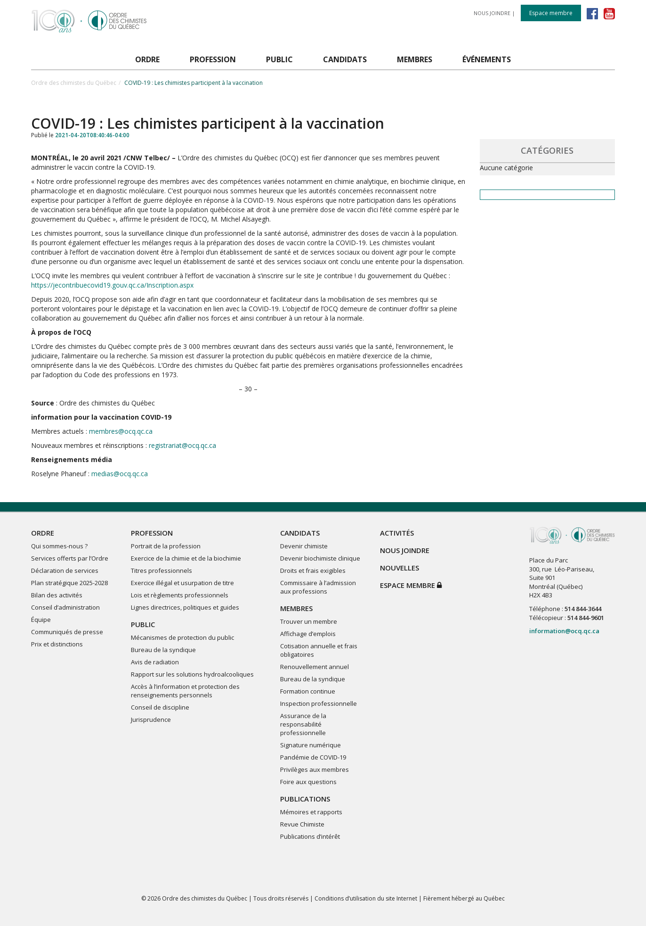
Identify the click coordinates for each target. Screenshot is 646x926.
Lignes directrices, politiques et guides (185, 607)
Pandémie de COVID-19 (313, 757)
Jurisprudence (151, 719)
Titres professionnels (161, 570)
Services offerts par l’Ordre (69, 558)
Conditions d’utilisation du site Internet (366, 898)
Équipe (41, 619)
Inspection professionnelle (318, 703)
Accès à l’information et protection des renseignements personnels (185, 690)
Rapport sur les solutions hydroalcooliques (192, 674)
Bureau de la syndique (163, 649)
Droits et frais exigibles (313, 570)
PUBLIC (143, 624)
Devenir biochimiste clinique (320, 558)
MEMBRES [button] (414, 59)
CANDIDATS (300, 532)
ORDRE (42, 532)
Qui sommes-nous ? (59, 546)
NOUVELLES (399, 567)
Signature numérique (310, 745)
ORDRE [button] (147, 59)
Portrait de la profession (166, 546)
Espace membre (551, 13)
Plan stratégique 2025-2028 (69, 583)
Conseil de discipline (160, 707)
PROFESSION (152, 532)
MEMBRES (296, 608)
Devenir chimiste (304, 546)
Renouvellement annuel (314, 666)
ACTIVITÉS (397, 532)
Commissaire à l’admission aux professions (318, 587)
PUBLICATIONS (305, 798)
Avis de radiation (155, 662)
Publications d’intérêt (310, 836)
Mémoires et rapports (311, 812)
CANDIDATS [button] (345, 59)
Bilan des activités (56, 595)
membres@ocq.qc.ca (120, 431)
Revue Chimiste (302, 824)
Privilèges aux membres (314, 769)
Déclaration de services (64, 570)
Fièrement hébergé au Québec (464, 898)
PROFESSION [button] (213, 59)
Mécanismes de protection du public (182, 637)
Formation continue (307, 691)
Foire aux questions (308, 781)
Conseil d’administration (65, 607)
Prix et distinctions (57, 644)
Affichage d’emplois (308, 633)
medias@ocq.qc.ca (119, 473)
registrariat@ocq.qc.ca (182, 445)
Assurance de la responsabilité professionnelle (303, 724)
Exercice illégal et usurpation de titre (182, 583)
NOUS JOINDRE (492, 13)
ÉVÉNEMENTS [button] (486, 59)
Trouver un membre (308, 621)
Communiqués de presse (67, 632)
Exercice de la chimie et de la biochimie (186, 558)
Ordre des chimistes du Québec (73, 83)
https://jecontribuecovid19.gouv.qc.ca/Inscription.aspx (112, 285)
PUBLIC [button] (279, 59)
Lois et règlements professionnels (179, 595)
